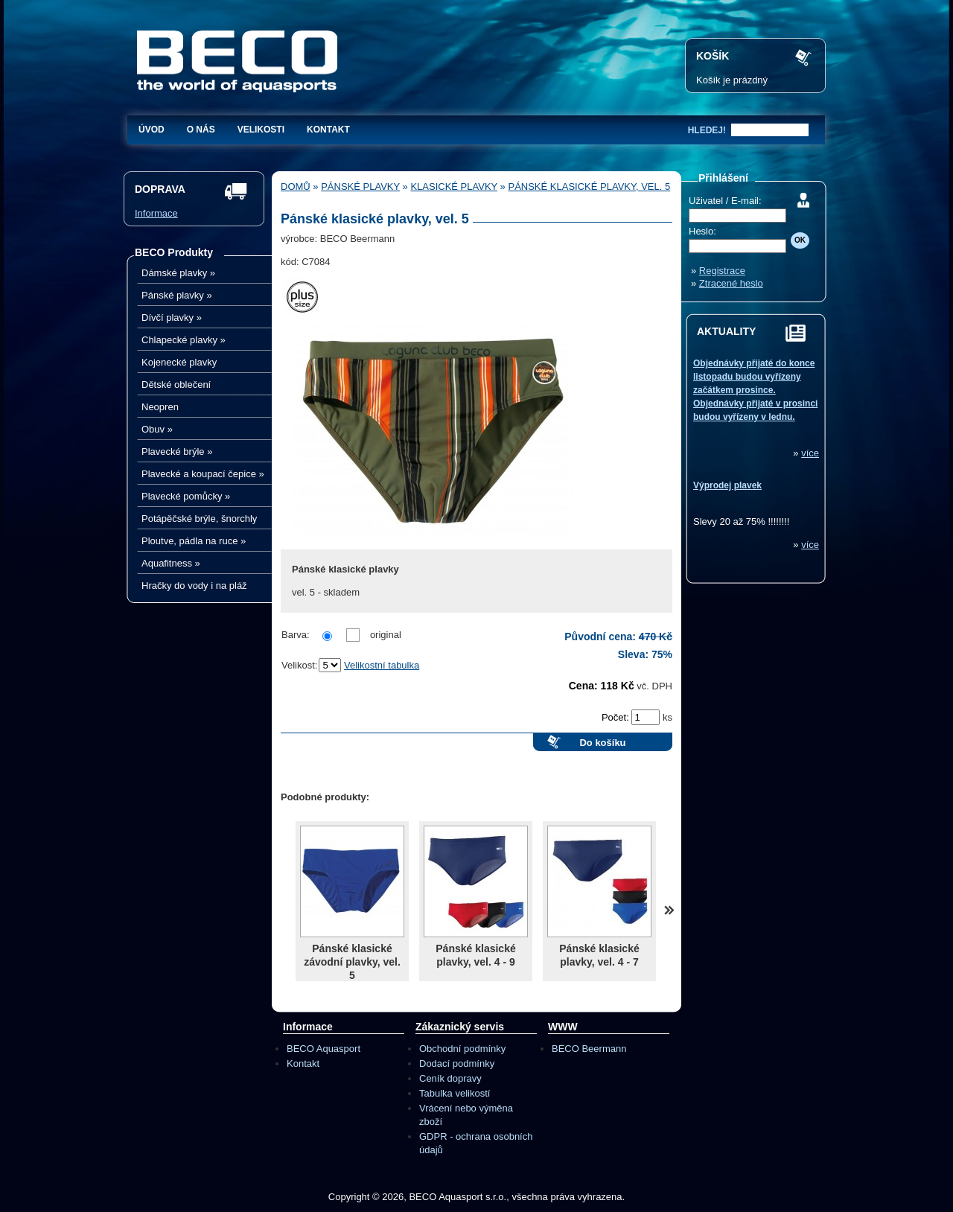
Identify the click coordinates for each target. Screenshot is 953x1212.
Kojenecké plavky (179, 362)
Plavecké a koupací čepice (202, 473)
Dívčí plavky (171, 317)
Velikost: (299, 665)
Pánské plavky (176, 295)
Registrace (722, 270)
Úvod (151, 129)
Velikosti (261, 129)
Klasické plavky (453, 186)
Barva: (295, 634)
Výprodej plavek (727, 485)
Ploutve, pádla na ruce (193, 540)
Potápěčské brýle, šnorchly (199, 518)
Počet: (616, 717)
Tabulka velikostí (454, 1093)
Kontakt (328, 129)
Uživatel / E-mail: (725, 200)
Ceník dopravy (450, 1078)
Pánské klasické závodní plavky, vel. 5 (352, 962)
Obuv (157, 429)
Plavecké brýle (176, 451)
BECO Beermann (589, 1048)
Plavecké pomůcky (185, 496)
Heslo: (702, 231)
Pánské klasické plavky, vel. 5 (589, 186)
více (810, 453)
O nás (201, 129)
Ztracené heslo (731, 283)
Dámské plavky (178, 272)
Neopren (160, 406)
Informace (156, 213)
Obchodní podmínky (462, 1048)
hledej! (707, 130)
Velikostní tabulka (381, 665)
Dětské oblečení (176, 384)
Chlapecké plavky (183, 339)
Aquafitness (170, 563)
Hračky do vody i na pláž (194, 585)
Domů (295, 186)
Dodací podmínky (456, 1063)
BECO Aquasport (323, 1048)
